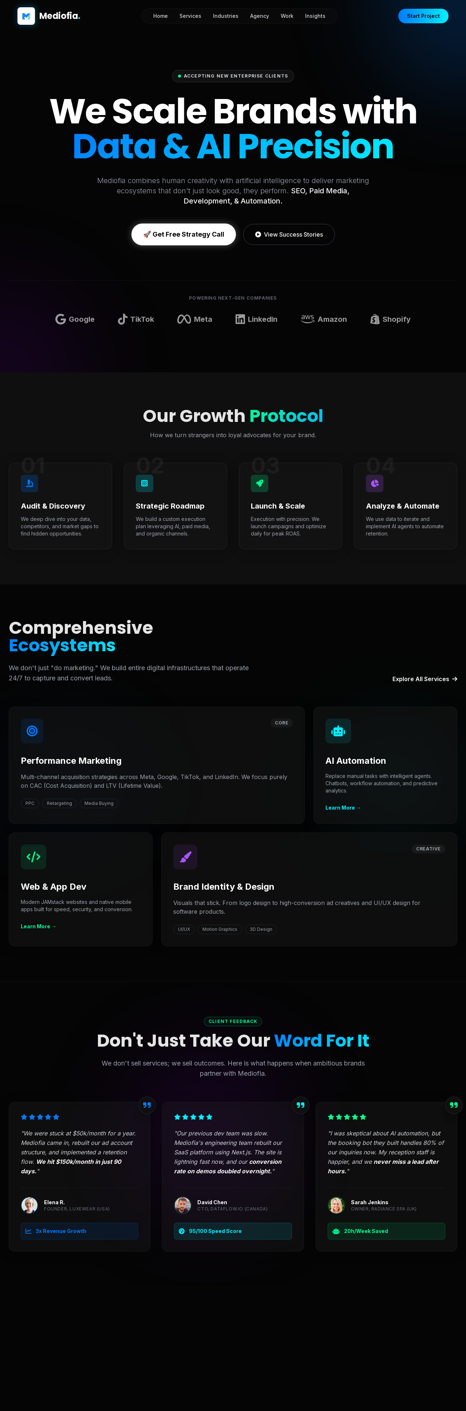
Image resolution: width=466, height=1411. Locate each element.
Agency (259, 16)
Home (160, 16)
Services (190, 16)
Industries (225, 16)
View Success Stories (289, 234)
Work (287, 16)
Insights (315, 16)
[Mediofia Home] (48, 16)
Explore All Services (424, 679)
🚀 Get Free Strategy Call (183, 234)
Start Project (423, 16)
